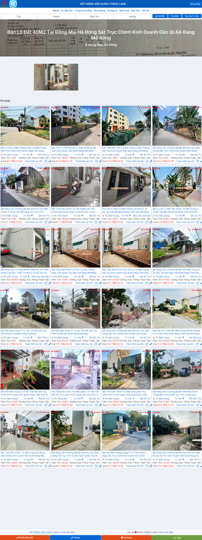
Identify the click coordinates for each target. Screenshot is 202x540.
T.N (193, 168)
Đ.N (40, 229)
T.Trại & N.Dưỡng (83, 10)
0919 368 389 (165, 532)
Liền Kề (145, 10)
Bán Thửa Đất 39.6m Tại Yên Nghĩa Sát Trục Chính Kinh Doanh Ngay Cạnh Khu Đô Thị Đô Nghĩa (73, 210)
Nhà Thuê (124, 10)
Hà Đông (4, 107)
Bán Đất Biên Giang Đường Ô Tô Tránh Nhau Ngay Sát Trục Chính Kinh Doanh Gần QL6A (123, 454)
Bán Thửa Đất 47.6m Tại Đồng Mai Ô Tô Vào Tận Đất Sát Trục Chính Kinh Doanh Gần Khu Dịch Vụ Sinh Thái (75, 393)
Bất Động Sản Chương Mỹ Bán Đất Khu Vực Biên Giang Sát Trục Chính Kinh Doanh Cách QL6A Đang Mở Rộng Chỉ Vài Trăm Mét (125, 332)
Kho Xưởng (99, 10)
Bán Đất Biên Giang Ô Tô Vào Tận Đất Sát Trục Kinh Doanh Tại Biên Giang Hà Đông (24, 332)
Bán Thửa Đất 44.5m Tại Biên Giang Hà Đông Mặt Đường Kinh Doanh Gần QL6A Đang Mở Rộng (23, 454)
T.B (142, 168)
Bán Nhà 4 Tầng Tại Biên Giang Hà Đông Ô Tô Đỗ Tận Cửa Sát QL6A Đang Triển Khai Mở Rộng (125, 210)
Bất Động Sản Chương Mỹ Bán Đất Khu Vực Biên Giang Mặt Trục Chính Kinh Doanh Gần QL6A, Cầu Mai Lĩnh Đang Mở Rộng (176, 149)
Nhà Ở (56, 10)
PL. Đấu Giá (67, 10)
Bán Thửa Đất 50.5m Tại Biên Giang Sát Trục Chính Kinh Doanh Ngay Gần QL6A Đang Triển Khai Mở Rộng (124, 393)
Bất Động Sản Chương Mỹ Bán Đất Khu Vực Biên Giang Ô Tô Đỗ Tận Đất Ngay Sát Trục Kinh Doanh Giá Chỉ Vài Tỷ (24, 210)
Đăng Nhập (195, 4)
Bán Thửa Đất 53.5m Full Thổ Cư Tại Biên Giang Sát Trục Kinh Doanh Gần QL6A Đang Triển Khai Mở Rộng (125, 271)
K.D (36, 107)
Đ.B (41, 107)
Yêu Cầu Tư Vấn (192, 16)
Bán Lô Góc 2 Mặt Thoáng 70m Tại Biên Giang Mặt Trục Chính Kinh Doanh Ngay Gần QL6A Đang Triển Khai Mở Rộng (23, 149)
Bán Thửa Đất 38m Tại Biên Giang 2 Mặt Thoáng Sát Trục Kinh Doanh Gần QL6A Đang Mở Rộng (126, 149)
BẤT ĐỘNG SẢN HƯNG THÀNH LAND (47, 532)
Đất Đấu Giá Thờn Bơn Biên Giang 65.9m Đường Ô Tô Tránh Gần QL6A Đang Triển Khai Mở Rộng (176, 332)
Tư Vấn (27, 154)
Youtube (126, 537)
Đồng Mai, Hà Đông (102, 45)
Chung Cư (112, 10)
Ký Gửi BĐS (160, 16)
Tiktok (75, 537)
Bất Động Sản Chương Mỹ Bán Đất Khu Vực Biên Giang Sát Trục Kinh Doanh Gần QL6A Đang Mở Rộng (176, 454)
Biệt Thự (135, 10)
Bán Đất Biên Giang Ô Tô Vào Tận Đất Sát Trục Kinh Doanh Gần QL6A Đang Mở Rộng (74, 332)
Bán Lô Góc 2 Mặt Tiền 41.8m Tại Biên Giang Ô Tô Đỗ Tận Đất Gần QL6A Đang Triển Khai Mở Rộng (176, 210)
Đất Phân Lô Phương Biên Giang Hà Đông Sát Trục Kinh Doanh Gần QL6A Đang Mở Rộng (74, 149)
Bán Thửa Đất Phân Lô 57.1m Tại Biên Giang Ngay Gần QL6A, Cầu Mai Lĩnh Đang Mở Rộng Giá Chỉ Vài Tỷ (74, 271)
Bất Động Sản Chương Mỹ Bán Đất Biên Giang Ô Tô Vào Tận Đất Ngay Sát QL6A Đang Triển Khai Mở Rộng (176, 271)
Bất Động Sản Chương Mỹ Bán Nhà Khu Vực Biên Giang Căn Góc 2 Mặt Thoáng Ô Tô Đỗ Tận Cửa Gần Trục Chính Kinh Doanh (25, 271)
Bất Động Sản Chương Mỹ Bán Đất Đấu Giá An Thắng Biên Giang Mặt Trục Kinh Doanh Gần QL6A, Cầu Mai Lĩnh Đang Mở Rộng (175, 393)
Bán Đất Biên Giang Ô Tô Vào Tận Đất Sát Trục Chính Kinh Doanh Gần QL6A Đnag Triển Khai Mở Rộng (25, 393)
